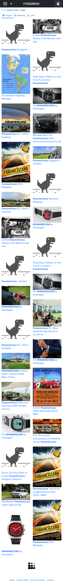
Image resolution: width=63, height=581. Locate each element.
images (7, 15)
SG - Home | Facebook (16, 135)
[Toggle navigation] (5, 3)
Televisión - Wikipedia (46, 200)
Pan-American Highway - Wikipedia (14, 97)
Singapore (14, 49)
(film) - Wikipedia (13, 186)
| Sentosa (14, 281)
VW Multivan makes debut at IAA (16, 503)
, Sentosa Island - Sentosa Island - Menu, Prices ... (15, 374)
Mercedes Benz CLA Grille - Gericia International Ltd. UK (47, 138)
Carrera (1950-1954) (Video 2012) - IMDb (45, 411)
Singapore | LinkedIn (46, 162)
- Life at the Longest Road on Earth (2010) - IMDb (46, 492)
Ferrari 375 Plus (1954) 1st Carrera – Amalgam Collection (14, 476)
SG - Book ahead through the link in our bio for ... (45, 331)
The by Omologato (14, 436)
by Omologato (12, 308)
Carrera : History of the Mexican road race (15, 243)
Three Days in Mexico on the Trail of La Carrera (47, 79)
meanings (19, 15)
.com (31, 15)
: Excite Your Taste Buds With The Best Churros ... (15, 405)
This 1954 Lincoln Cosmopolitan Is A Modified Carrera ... (46, 438)
